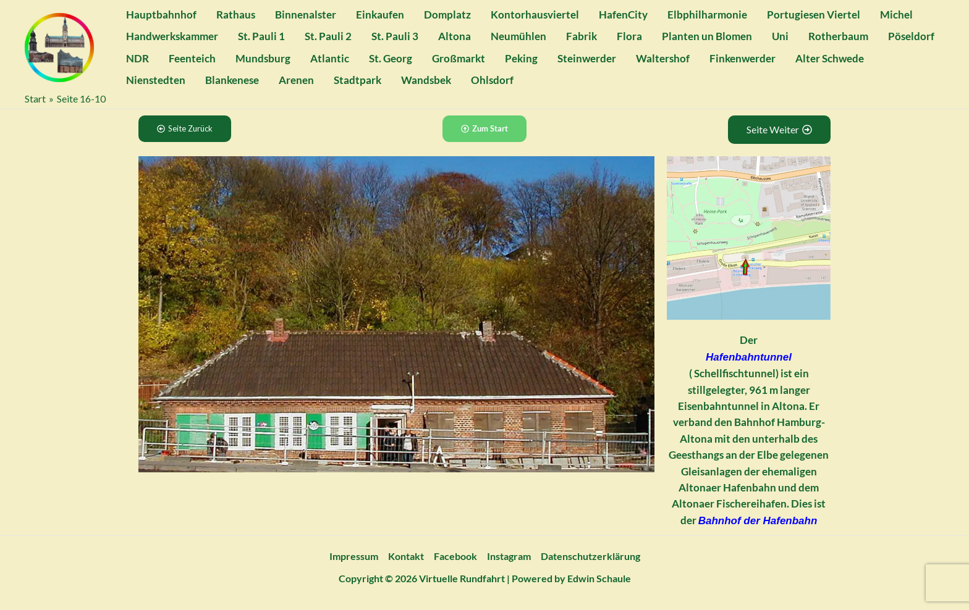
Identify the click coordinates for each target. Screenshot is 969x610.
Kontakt (406, 556)
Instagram (509, 556)
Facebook (455, 556)
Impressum (353, 556)
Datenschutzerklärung (590, 556)
